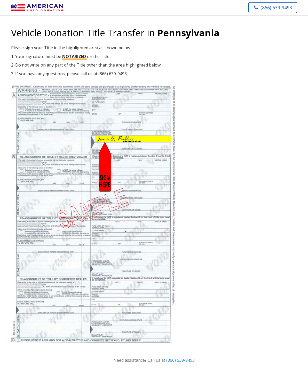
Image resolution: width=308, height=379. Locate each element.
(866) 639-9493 (180, 360)
